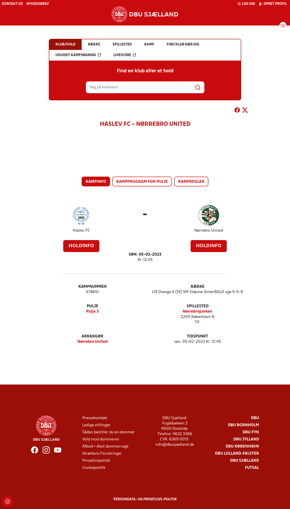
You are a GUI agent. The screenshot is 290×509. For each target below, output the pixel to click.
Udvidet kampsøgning (78, 55)
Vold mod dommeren (100, 439)
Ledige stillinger (96, 425)
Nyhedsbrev (37, 4)
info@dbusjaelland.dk (175, 445)
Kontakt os (12, 4)
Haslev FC (81, 231)
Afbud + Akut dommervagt (105, 446)
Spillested (198, 306)
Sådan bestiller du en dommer (108, 432)
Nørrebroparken (197, 312)
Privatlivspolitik (96, 461)
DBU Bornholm (243, 425)
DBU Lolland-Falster (237, 454)
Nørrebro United (208, 231)
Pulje (92, 306)
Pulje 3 (92, 312)
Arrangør (92, 336)
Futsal (252, 468)
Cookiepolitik (93, 468)
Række (198, 287)
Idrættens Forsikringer (102, 454)
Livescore (124, 55)
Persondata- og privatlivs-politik (145, 499)
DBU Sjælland (244, 461)
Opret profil (273, 4)
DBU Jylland (246, 439)
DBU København (242, 446)
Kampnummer (92, 287)
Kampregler (191, 182)
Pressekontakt (94, 418)
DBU (255, 418)
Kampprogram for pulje (142, 182)
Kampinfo (96, 182)
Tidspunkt (197, 336)
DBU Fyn (251, 432)
